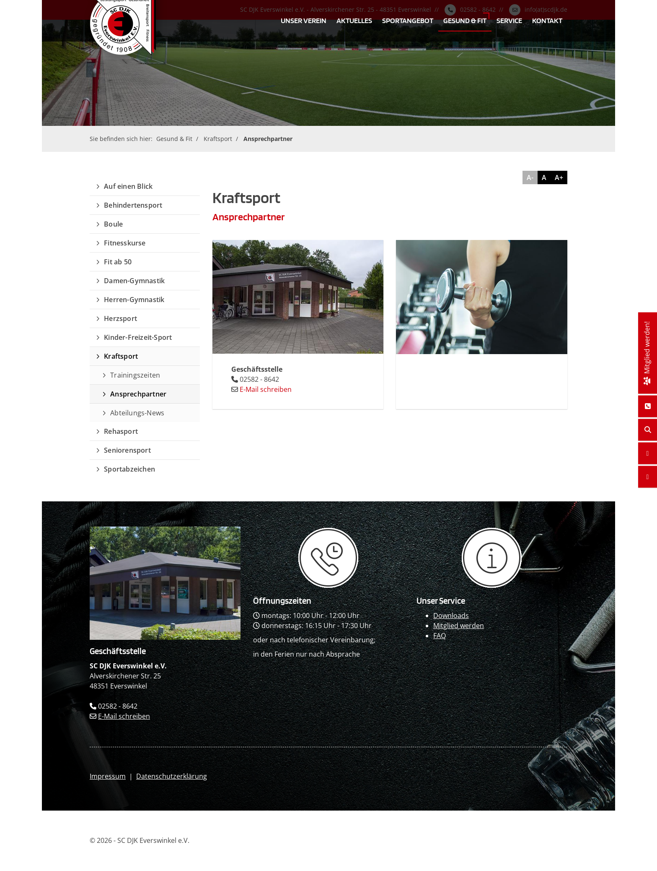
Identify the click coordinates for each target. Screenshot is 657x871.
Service (509, 20)
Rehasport (121, 431)
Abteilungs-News (137, 412)
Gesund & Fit (464, 20)
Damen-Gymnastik (134, 280)
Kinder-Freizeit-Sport (138, 337)
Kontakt (547, 20)
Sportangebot (407, 20)
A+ (559, 177)
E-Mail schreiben (266, 389)
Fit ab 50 (118, 261)
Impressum (108, 776)
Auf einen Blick (128, 186)
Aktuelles (354, 20)
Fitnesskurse (124, 243)
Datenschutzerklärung (171, 776)
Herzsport (120, 318)
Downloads (451, 615)
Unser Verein (303, 20)
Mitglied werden (458, 625)
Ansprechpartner (267, 139)
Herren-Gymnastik (134, 299)
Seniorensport (127, 450)
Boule (113, 224)
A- (530, 177)
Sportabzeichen (129, 469)
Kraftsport (218, 139)
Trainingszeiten (135, 375)
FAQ (439, 635)
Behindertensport (133, 205)
